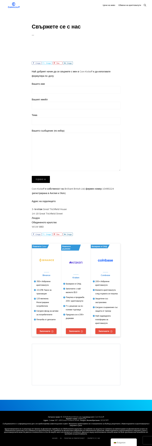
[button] (145, 5)
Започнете (45, 331)
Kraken (76, 277)
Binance (46, 275)
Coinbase (105, 275)
